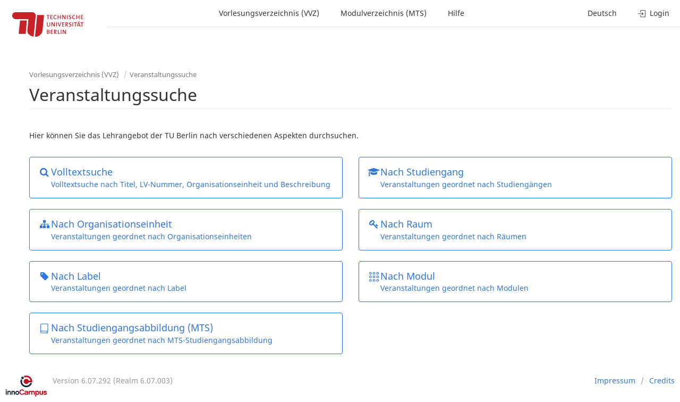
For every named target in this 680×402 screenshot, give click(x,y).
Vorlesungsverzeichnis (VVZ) (269, 13)
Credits (662, 380)
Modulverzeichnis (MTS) (384, 13)
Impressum (614, 380)
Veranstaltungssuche (163, 74)
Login (653, 13)
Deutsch (602, 13)
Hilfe (456, 13)
